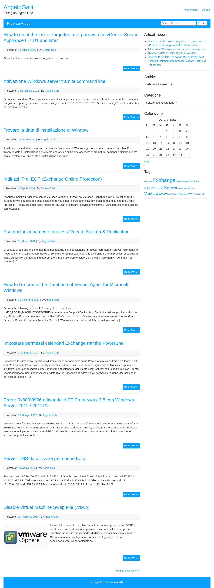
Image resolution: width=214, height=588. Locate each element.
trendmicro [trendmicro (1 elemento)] (182, 188)
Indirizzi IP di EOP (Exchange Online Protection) (53, 179)
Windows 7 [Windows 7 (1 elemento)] (175, 194)
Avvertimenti (191, 9)
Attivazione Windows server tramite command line (54, 81)
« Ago (147, 161)
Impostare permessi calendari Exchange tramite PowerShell (65, 343)
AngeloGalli (18, 7)
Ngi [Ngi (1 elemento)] (190, 181)
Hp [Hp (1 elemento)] (177, 181)
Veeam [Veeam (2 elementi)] (192, 188)
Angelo (206, 9)
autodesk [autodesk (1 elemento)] (148, 181)
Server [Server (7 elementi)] (171, 187)
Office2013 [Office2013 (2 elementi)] (150, 188)
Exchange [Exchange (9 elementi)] (164, 180)
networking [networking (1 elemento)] (183, 181)
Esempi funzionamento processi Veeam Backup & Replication (66, 231)
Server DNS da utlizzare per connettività (44, 458)
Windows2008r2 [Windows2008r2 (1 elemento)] (187, 194)
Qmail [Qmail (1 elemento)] (160, 188)
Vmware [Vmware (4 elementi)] (151, 193)
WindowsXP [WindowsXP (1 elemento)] (200, 194)
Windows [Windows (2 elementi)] (164, 193)
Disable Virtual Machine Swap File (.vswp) (46, 507)
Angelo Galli (49, 49)
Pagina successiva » (128, 570)
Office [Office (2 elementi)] (196, 181)
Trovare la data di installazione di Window (46, 130)
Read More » (132, 68)
